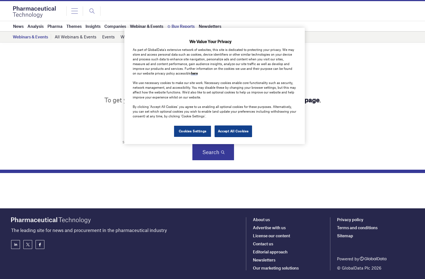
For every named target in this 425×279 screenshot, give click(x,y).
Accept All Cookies (233, 131)
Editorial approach (270, 251)
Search (210, 152)
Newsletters (264, 259)
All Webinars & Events (75, 36)
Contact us (263, 243)
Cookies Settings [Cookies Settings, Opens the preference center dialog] (193, 131)
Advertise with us (269, 227)
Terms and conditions (357, 227)
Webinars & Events (30, 36)
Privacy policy (350, 219)
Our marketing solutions (276, 267)
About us (261, 219)
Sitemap (345, 235)
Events (108, 36)
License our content (271, 235)
